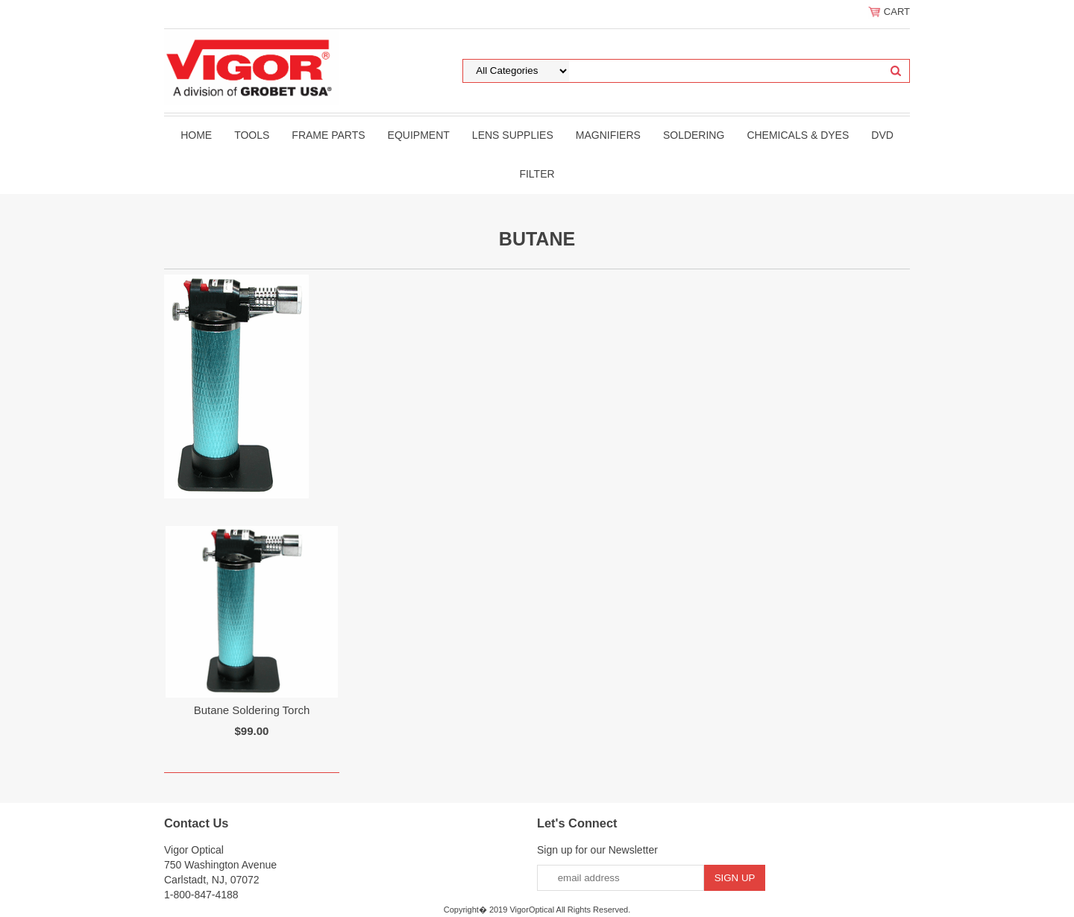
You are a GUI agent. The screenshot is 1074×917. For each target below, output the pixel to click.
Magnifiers (608, 135)
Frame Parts (328, 135)
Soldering (693, 135)
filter (536, 174)
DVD (882, 135)
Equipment (419, 135)
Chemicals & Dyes (798, 135)
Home (196, 135)
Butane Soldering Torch (252, 710)
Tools (251, 135)
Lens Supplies (512, 135)
